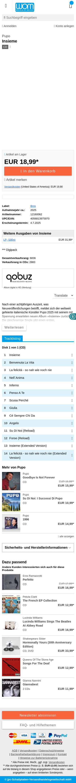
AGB (14, 750)
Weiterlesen (14, 327)
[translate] (63, 295)
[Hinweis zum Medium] (10, 47)
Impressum (49, 754)
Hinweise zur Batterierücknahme (39, 757)
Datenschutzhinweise (51, 750)
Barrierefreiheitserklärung (25, 754)
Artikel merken (15, 179)
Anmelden (9, 26)
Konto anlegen (64, 26)
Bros (33, 205)
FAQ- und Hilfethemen (38, 725)
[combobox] (38, 17)
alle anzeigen (66, 536)
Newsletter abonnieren (38, 715)
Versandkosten (12, 186)
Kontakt (62, 754)
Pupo (6, 36)
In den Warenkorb (38, 171)
